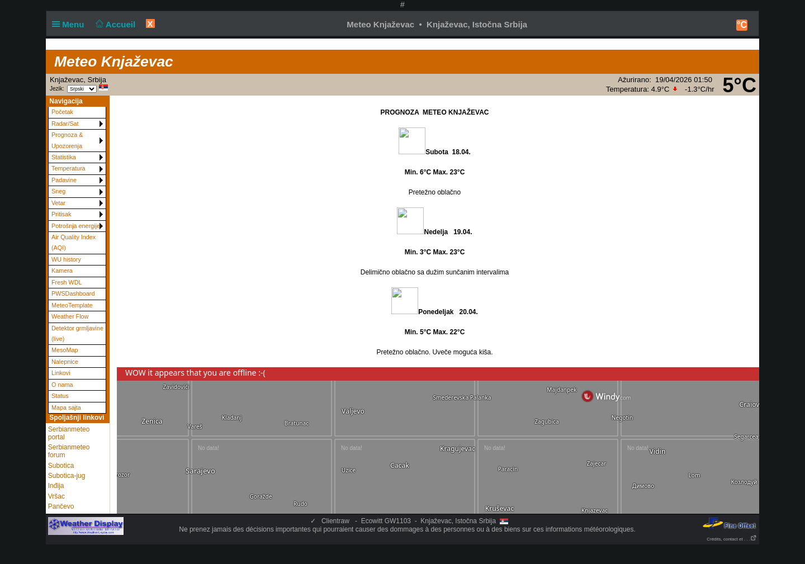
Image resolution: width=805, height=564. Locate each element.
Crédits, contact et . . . (732, 539)
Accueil (114, 24)
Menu (70, 24)
